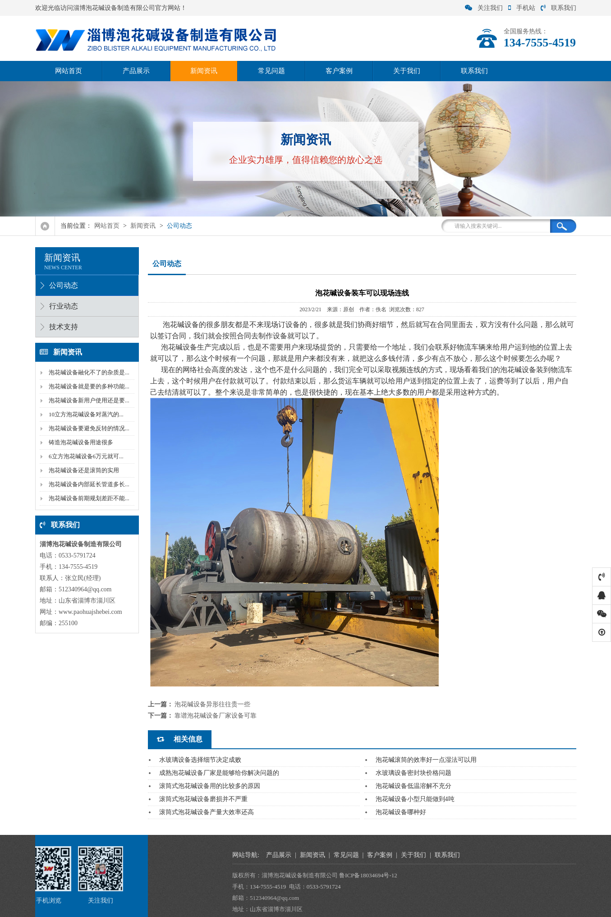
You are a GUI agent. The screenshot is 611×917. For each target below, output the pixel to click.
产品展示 (136, 70)
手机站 (521, 8)
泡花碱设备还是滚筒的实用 (81, 470)
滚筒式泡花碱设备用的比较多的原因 (209, 786)
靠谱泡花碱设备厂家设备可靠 (216, 715)
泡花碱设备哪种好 (401, 812)
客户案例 (339, 70)
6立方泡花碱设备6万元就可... (83, 456)
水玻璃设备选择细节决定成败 (200, 759)
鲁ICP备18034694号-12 (546, 875)
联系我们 (558, 8)
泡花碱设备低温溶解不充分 (413, 786)
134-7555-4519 (446, 886)
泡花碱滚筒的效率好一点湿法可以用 (426, 759)
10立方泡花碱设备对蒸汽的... (83, 414)
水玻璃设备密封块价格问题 (413, 773)
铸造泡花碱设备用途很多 (78, 442)
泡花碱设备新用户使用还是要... (86, 400)
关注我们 (484, 8)
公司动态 (179, 225)
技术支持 (61, 327)
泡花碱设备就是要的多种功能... (86, 386)
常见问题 (271, 70)
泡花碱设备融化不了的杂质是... (86, 372)
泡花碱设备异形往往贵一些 (212, 704)
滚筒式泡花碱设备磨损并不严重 (203, 799)
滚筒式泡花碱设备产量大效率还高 (206, 812)
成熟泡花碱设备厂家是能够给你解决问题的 (219, 773)
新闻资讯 (203, 70)
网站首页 (68, 70)
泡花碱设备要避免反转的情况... (86, 428)
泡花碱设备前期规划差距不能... (86, 498)
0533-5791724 (501, 886)
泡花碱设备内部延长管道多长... (86, 484)
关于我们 (406, 70)
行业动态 (61, 306)
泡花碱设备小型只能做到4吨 (415, 799)
